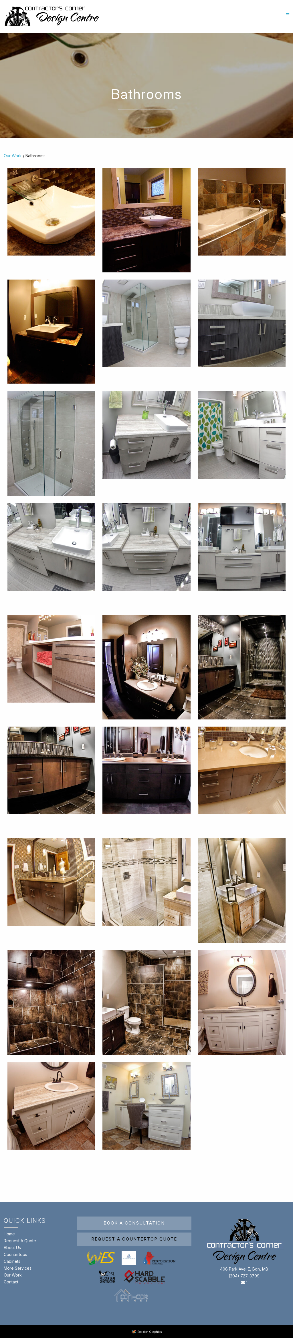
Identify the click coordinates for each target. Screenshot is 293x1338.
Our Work (13, 155)
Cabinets (12, 1261)
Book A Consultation (134, 1223)
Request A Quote (20, 1240)
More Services (17, 1268)
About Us (12, 1247)
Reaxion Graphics (149, 1331)
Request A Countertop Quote (134, 1239)
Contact (11, 1281)
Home (9, 1233)
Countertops (15, 1254)
